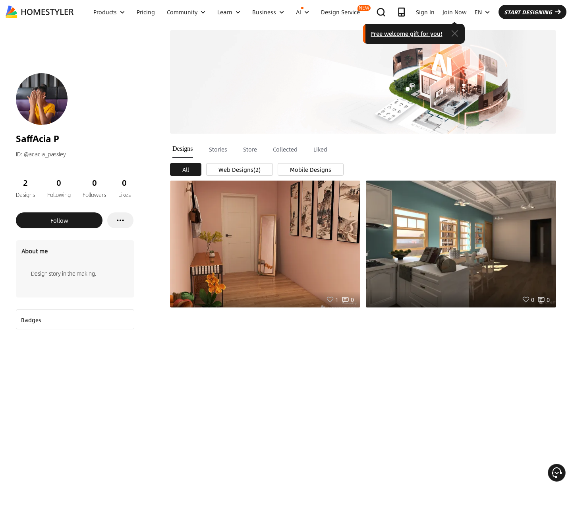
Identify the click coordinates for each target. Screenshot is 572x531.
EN (482, 12)
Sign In (425, 12)
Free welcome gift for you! (407, 33)
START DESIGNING (532, 12)
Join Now (455, 12)
